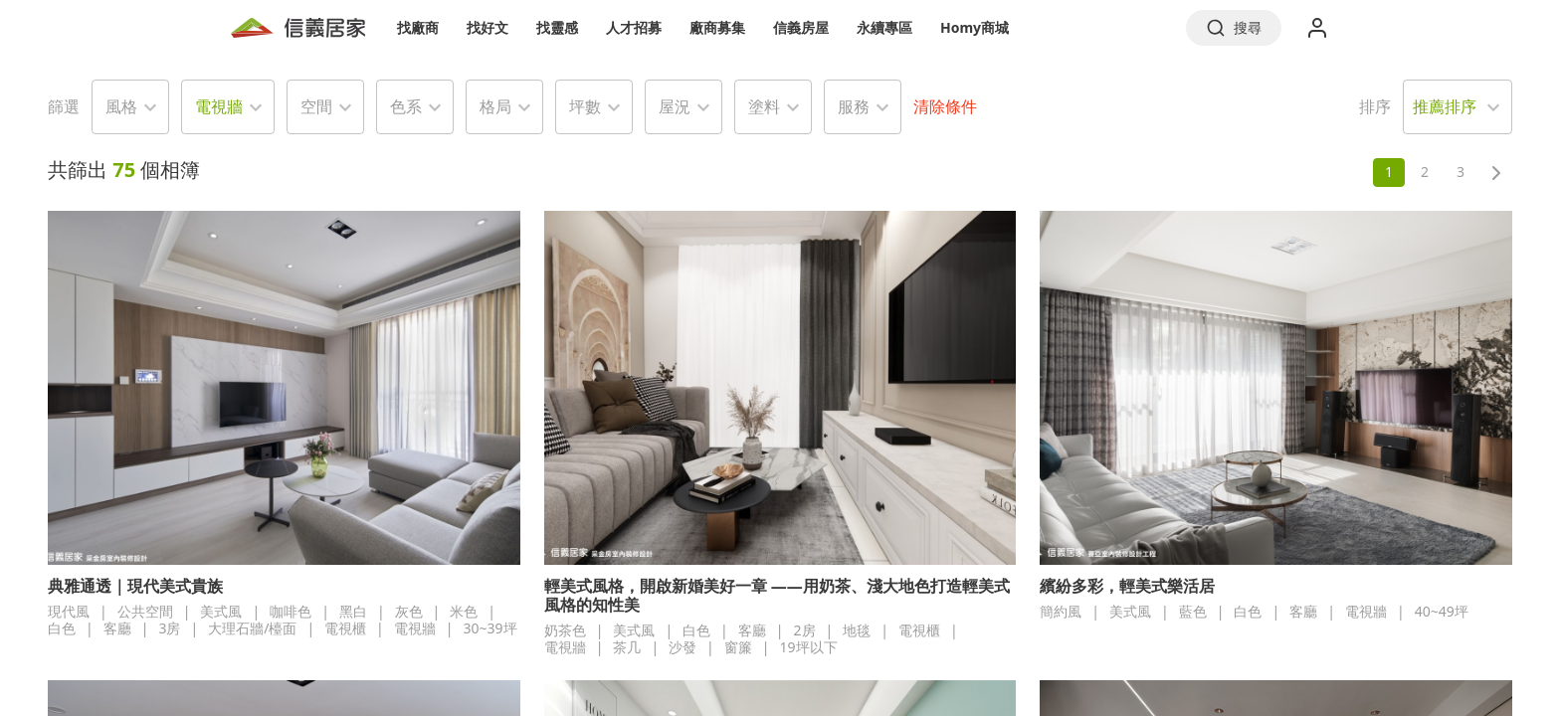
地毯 (857, 630)
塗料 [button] (764, 106)
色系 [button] (406, 106)
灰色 (409, 611)
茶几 (627, 646)
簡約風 (1060, 611)
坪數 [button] (585, 106)
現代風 (69, 611)
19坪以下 (809, 646)
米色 (464, 611)
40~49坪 (1441, 611)
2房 (805, 630)
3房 (169, 628)
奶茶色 (565, 630)
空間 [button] (316, 106)
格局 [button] (495, 106)
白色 (62, 628)
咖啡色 (290, 611)
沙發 (682, 646)
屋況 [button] (674, 106)
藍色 (1193, 611)
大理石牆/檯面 (252, 628)
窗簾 (738, 646)
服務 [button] (854, 106)
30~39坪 (490, 628)
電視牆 (415, 628)
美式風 (221, 611)
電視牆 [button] (219, 106)
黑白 (353, 611)
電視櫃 (345, 628)
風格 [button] (121, 106)
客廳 (117, 628)
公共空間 (145, 611)
